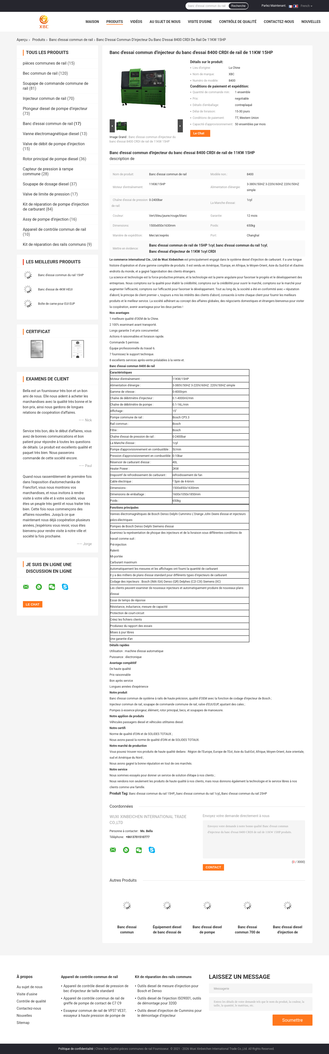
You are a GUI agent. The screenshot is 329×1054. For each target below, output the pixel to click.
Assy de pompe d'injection (46, 219)
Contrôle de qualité (237, 22)
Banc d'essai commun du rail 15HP (61, 275)
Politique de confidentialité (75, 1049)
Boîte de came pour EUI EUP (56, 303)
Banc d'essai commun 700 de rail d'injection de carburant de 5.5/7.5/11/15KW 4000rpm (247, 929)
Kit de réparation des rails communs (54, 244)
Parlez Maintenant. (274, 5)
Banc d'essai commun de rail (71, 40)
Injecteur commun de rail (44, 98)
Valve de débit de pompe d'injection (54, 144)
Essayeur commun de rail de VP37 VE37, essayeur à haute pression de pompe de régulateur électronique (95, 1014)
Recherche (238, 6)
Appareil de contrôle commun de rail (54, 229)
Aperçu (22, 40)
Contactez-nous (279, 22)
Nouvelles (310, 22)
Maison (92, 22)
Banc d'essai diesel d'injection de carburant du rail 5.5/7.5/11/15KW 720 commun (287, 929)
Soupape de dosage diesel (46, 184)
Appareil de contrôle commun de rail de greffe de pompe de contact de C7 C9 (94, 1000)
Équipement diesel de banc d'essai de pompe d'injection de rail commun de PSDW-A (167, 929)
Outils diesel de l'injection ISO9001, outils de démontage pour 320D (169, 1000)
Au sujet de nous (165, 22)
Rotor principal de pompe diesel (50, 159)
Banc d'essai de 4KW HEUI (55, 289)
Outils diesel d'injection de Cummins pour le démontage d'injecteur (170, 1013)
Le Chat (198, 133)
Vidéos (136, 22)
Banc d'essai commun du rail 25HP (244, 793)
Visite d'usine (200, 22)
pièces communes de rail (45, 63)
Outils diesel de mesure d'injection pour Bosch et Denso (168, 988)
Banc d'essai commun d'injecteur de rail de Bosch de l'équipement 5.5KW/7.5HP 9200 (127, 929)
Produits (114, 22)
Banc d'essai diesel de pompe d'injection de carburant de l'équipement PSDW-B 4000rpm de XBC (207, 929)
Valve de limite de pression (46, 194)
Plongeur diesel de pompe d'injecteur (55, 108)
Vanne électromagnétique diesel (51, 133)
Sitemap (23, 1023)
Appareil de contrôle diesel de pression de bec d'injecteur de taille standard (96, 988)
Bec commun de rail (40, 73)
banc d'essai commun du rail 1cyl (198, 793)
